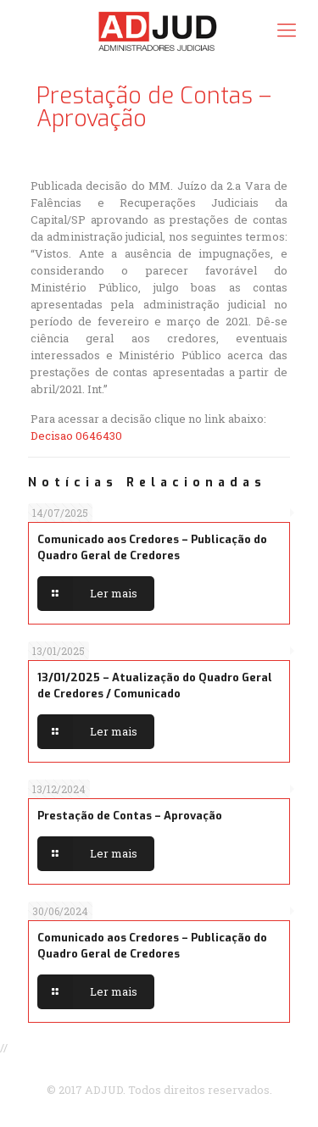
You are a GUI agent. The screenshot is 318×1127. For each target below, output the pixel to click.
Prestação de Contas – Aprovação (129, 815)
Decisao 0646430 (76, 435)
